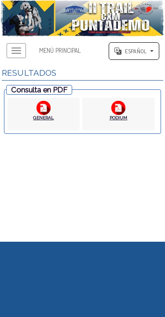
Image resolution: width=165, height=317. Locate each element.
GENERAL (43, 117)
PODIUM (119, 117)
